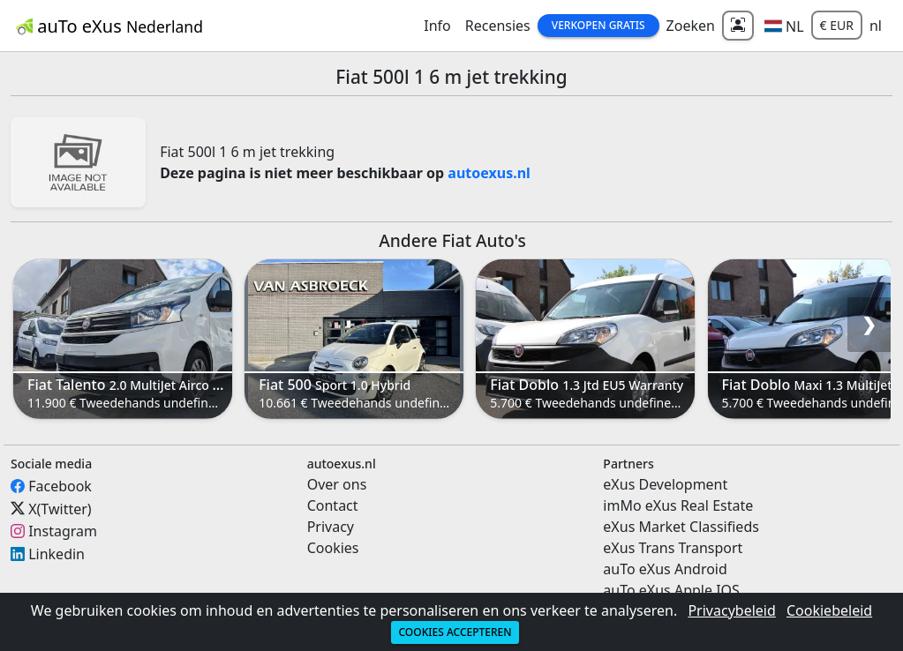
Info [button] (437, 25)
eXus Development (665, 484)
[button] (784, 25)
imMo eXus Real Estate (678, 505)
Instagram (62, 531)
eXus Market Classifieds (681, 526)
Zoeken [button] (690, 25)
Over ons (337, 484)
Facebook (60, 486)
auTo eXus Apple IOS (671, 590)
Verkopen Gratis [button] (598, 25)
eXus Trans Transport (672, 547)
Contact (332, 505)
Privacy (330, 526)
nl (875, 25)
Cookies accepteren (454, 632)
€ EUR (837, 25)
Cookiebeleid (829, 610)
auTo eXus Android (664, 569)
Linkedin (56, 554)
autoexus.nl (489, 173)
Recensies (498, 25)
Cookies (333, 547)
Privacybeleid (731, 610)
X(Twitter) (59, 508)
